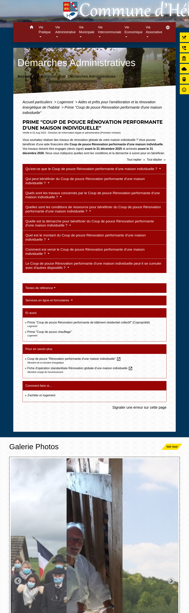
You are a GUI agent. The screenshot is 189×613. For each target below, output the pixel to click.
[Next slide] (171, 580)
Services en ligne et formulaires (47, 300)
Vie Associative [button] (154, 29)
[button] (31, 27)
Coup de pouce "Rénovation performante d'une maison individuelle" (74, 358)
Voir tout (172, 446)
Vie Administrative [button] (65, 29)
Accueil (24, 76)
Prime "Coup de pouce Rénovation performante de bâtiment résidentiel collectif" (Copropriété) (88, 322)
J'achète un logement (41, 395)
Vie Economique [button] (134, 29)
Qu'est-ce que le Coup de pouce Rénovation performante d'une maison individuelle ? (91, 169)
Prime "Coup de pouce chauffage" (49, 331)
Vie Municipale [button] (86, 29)
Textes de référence (39, 288)
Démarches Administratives (91, 76)
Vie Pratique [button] (45, 29)
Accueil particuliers (38, 102)
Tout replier (137, 159)
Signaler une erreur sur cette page (139, 407)
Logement (65, 102)
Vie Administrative (49, 76)
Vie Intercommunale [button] (109, 29)
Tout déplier (156, 159)
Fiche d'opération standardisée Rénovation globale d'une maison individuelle (80, 368)
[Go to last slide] (17, 580)
